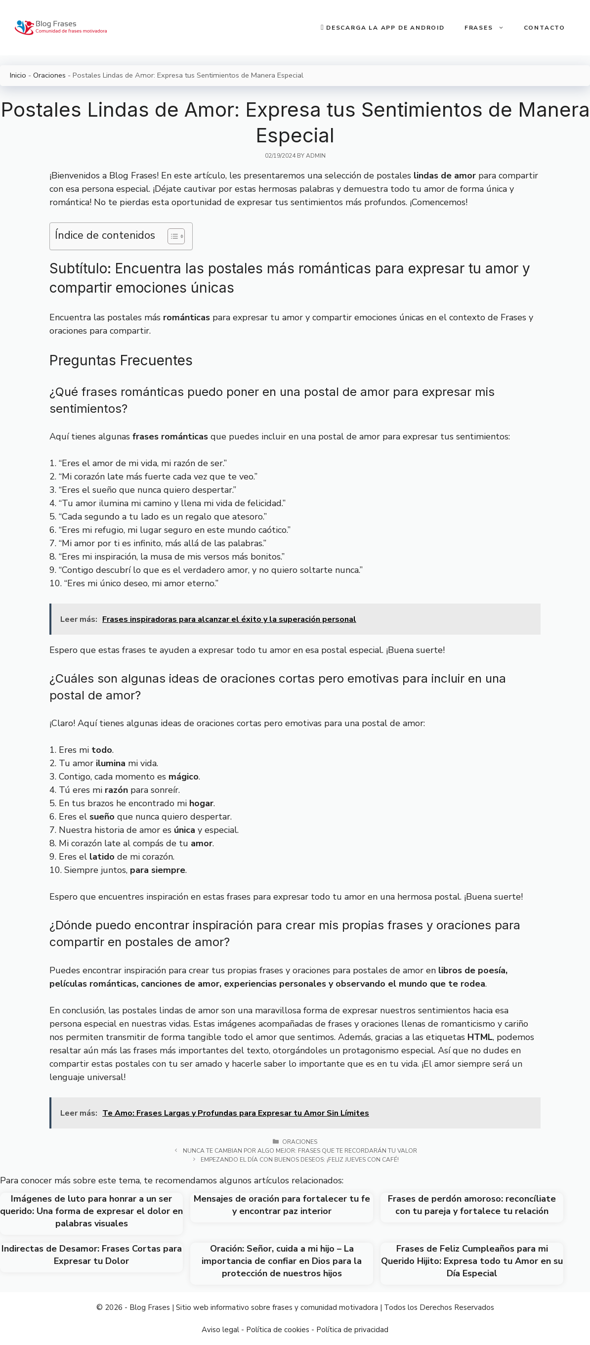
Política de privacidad (352, 1330)
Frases (489, 28)
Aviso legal (220, 1330)
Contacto (544, 28)
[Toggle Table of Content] (171, 236)
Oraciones (49, 75)
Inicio (18, 75)
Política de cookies (277, 1330)
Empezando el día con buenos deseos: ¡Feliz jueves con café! (300, 1160)
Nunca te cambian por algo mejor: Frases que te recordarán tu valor (300, 1151)
